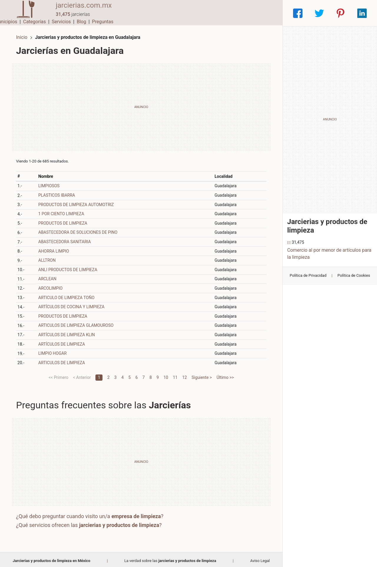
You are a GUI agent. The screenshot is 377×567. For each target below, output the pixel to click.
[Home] (23, 13)
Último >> (225, 374)
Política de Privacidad (308, 275)
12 (184, 374)
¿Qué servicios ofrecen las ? (91, 522)
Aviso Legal (259, 558)
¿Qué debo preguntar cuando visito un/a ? (92, 514)
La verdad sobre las (170, 558)
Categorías (199, 13)
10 (165, 374)
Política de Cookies (354, 275)
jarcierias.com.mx (80, 10)
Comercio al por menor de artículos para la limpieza (329, 253)
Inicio (24, 34)
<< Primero (58, 374)
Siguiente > (201, 374)
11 (175, 374)
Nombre (47, 173)
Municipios (170, 13)
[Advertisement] (141, 104)
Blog (246, 13)
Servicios (226, 13)
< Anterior (82, 374)
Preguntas (267, 13)
